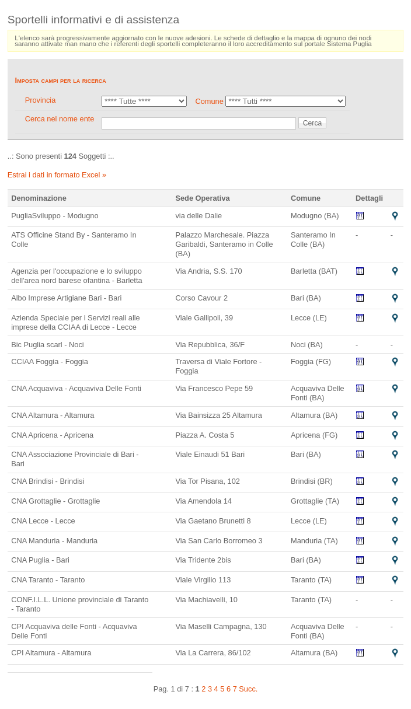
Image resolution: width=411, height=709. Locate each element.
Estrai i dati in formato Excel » (57, 174)
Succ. (248, 688)
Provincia (40, 100)
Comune (209, 101)
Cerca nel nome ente (60, 118)
